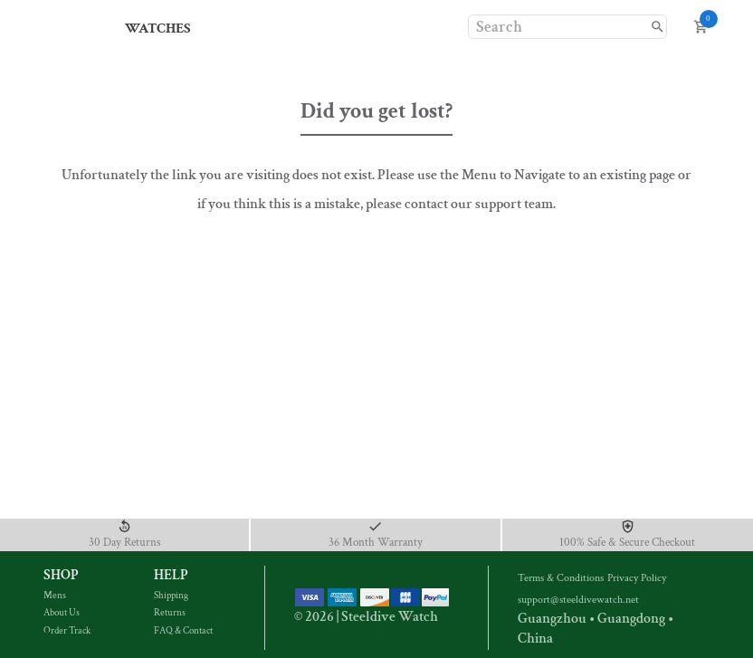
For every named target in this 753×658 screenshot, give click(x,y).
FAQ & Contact (183, 631)
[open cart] (701, 27)
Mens (72, 595)
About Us (72, 613)
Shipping (183, 595)
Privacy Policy (638, 577)
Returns (183, 613)
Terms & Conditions (562, 577)
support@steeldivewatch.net (578, 599)
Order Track (72, 631)
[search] (657, 26)
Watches (158, 29)
